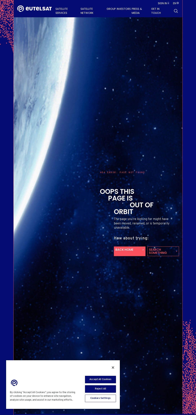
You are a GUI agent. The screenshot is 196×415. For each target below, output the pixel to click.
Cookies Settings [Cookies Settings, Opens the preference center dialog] (100, 398)
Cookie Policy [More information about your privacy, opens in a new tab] (19, 403)
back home (124, 249)
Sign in (162, 3)
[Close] (113, 367)
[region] (63, 384)
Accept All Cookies (100, 379)
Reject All (100, 388)
